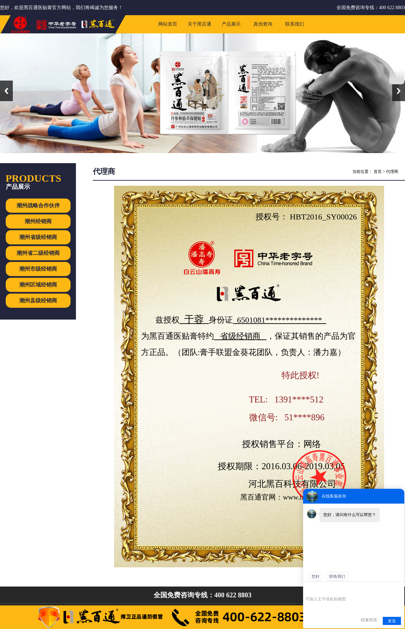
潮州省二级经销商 (38, 253)
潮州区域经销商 (38, 285)
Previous (6, 91)
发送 (392, 621)
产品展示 (231, 24)
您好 (316, 576)
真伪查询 (262, 24)
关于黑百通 (199, 24)
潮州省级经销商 (38, 237)
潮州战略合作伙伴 (38, 205)
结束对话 (369, 620)
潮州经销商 (38, 221)
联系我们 (294, 24)
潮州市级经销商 (38, 269)
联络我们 (337, 576)
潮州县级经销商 (38, 300)
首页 (378, 171)
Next (398, 91)
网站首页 (167, 24)
